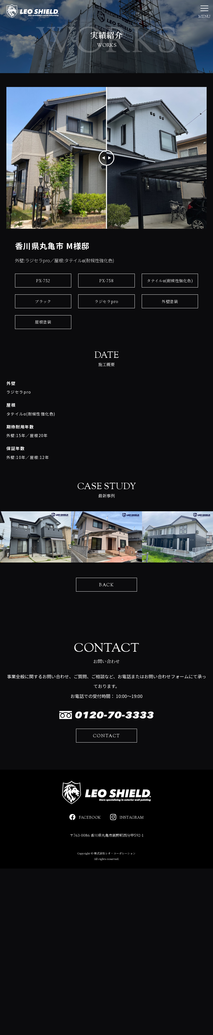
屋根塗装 (43, 337)
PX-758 (106, 296)
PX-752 (43, 296)
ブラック (43, 317)
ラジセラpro (106, 317)
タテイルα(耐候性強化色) (170, 296)
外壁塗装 (170, 317)
